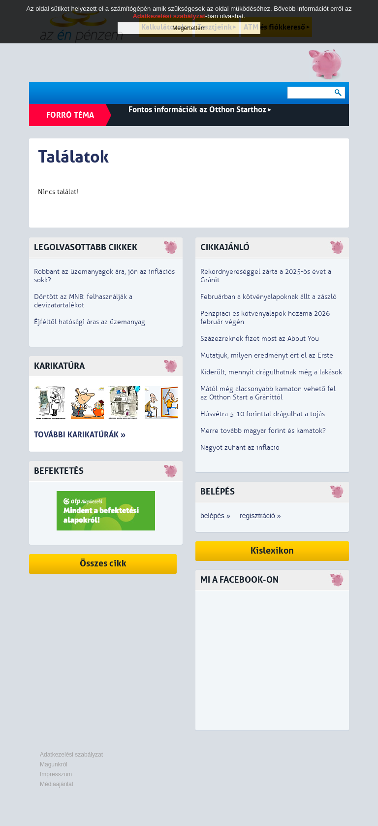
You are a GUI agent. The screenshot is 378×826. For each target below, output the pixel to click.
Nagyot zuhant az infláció (240, 447)
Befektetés (59, 471)
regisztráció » (260, 516)
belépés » (215, 516)
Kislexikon (272, 551)
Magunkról (53, 764)
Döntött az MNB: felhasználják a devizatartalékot (83, 301)
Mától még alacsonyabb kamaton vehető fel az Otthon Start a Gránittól (268, 393)
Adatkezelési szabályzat (71, 754)
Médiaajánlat (56, 784)
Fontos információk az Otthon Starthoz (199, 109)
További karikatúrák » (80, 434)
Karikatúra (59, 366)
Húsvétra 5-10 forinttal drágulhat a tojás (262, 414)
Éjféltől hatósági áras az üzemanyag (89, 322)
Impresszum (56, 774)
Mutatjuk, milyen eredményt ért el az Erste (266, 355)
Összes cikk (103, 564)
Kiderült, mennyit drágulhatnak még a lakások (271, 372)
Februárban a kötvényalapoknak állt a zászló (268, 297)
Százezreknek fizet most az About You (259, 338)
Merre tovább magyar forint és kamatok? (263, 431)
